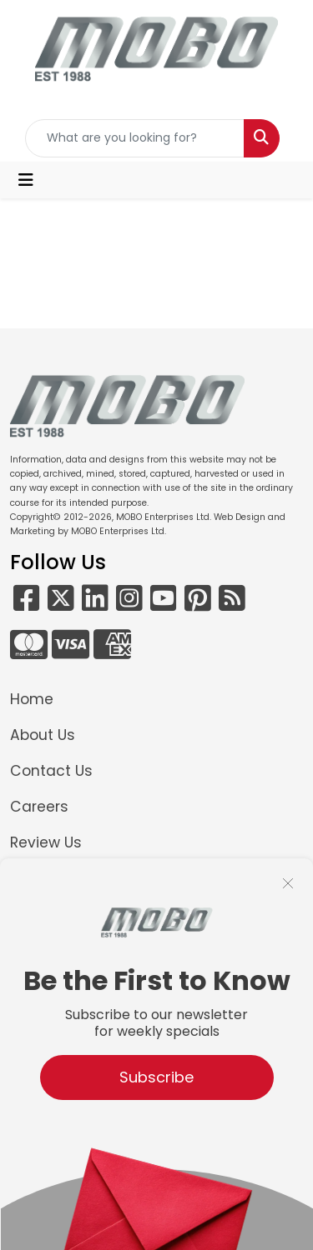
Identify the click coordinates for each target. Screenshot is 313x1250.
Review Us (46, 842)
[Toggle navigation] (25, 180)
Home (31, 699)
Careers (39, 807)
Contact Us (51, 771)
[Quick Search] (135, 138)
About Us (42, 735)
